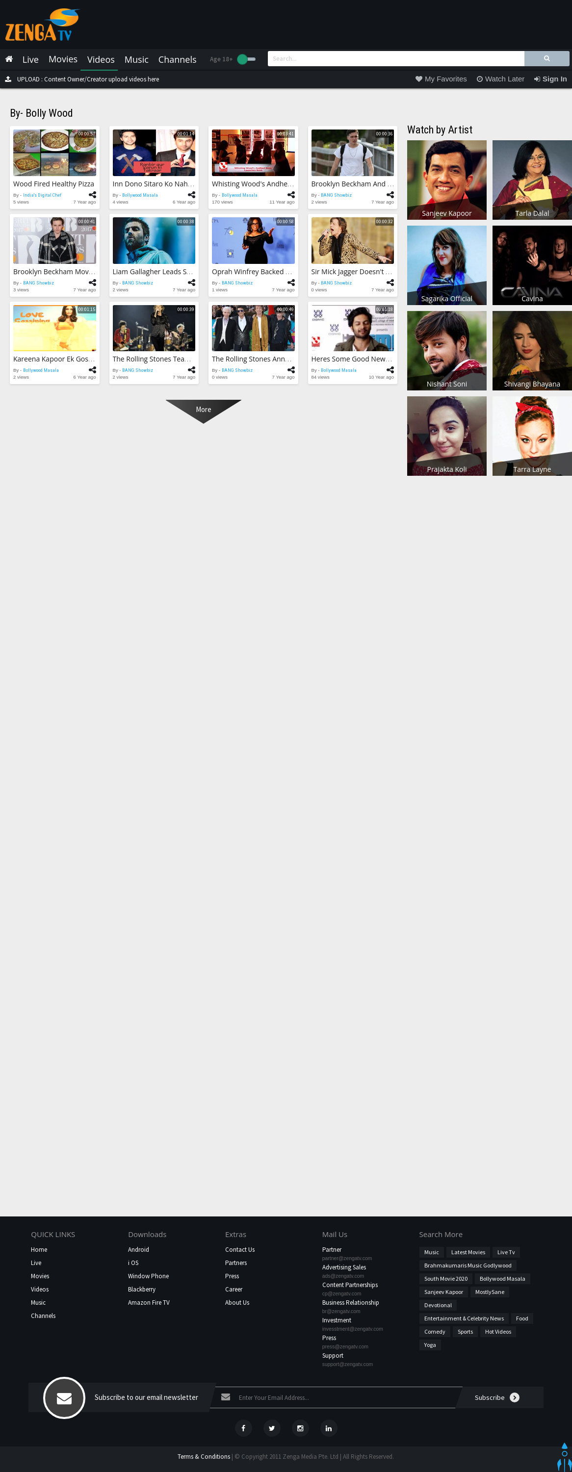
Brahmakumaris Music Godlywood (468, 1265)
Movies (40, 1276)
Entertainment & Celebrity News (464, 1318)
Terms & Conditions (204, 1456)
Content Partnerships (350, 1285)
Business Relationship (350, 1302)
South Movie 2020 (446, 1278)
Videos (40, 1289)
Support (332, 1355)
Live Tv (506, 1252)
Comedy (434, 1331)
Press (232, 1276)
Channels (43, 1316)
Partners (236, 1263)
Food (522, 1318)
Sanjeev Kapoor (443, 1291)
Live (36, 1263)
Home (39, 1249)
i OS (133, 1263)
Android (138, 1249)
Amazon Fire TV (149, 1302)
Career (233, 1289)
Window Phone (148, 1276)
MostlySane (489, 1291)
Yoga (430, 1344)
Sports (465, 1331)
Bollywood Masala (502, 1278)
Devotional (438, 1305)
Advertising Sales (344, 1267)
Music (38, 1302)
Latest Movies (468, 1252)
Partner (331, 1249)
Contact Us (240, 1249)
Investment (336, 1320)
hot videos (498, 1331)
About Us (237, 1302)
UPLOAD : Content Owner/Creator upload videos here (79, 79)
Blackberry (142, 1289)
